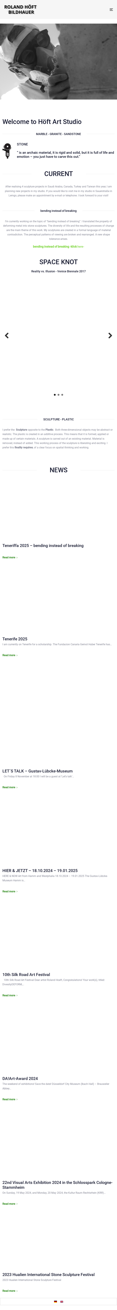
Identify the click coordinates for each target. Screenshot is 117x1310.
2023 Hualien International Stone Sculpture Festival (48, 1274)
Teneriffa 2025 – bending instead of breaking (43, 545)
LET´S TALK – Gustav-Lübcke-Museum (37, 771)
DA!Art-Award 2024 (20, 1078)
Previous (8, 336)
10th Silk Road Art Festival (26, 974)
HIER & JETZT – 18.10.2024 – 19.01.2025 (40, 870)
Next (109, 336)
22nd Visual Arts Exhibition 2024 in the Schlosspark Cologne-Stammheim (57, 1185)
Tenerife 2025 (14, 639)
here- (58, 246)
